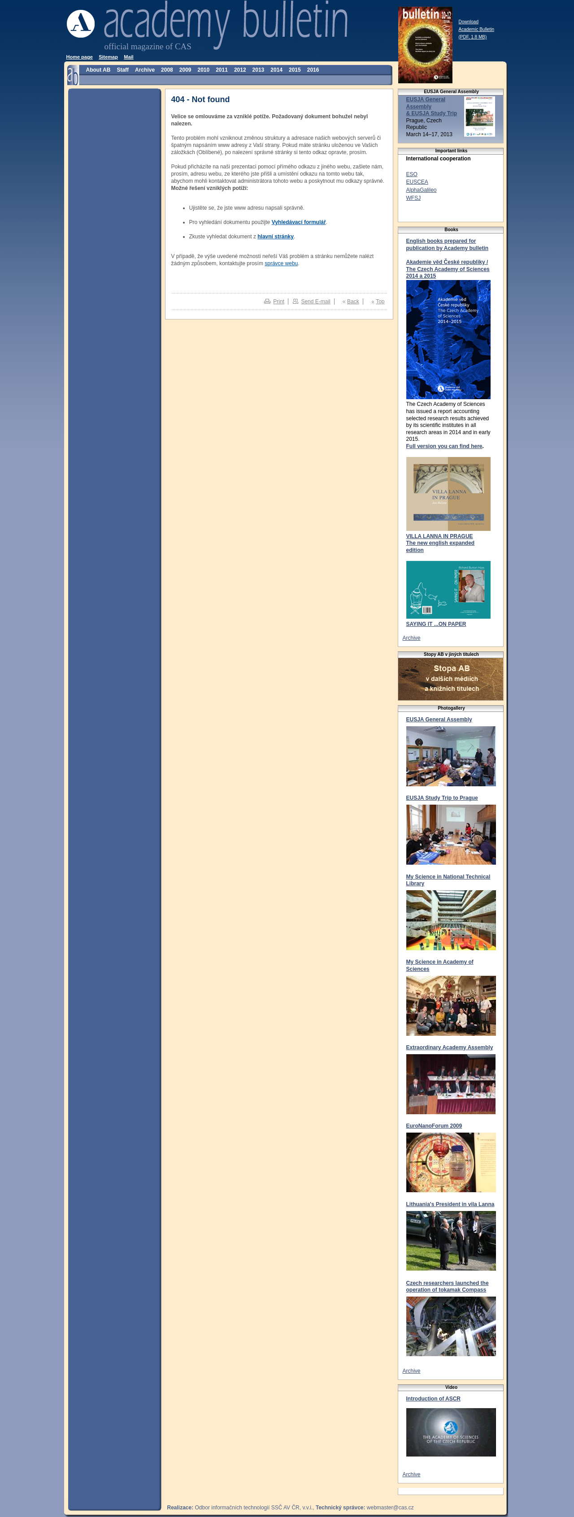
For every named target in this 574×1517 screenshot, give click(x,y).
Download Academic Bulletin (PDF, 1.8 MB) (476, 29)
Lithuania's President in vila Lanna (450, 1204)
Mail (128, 57)
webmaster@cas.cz (390, 1507)
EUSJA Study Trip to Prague (442, 798)
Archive (145, 70)
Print (278, 301)
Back (353, 301)
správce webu (281, 263)
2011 (222, 70)
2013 (258, 70)
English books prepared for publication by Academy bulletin (447, 244)
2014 (276, 70)
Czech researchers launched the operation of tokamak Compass (447, 1286)
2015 (295, 70)
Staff (123, 70)
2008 (167, 70)
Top (380, 301)
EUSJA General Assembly (439, 719)
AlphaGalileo (421, 190)
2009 (185, 70)
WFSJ (413, 198)
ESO (411, 174)
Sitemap (108, 57)
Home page (79, 57)
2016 (313, 70)
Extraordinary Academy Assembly (449, 1047)
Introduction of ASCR (433, 1399)
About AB (98, 70)
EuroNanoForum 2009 (434, 1126)
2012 (240, 70)
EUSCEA (417, 182)
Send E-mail (315, 301)
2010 (203, 70)
